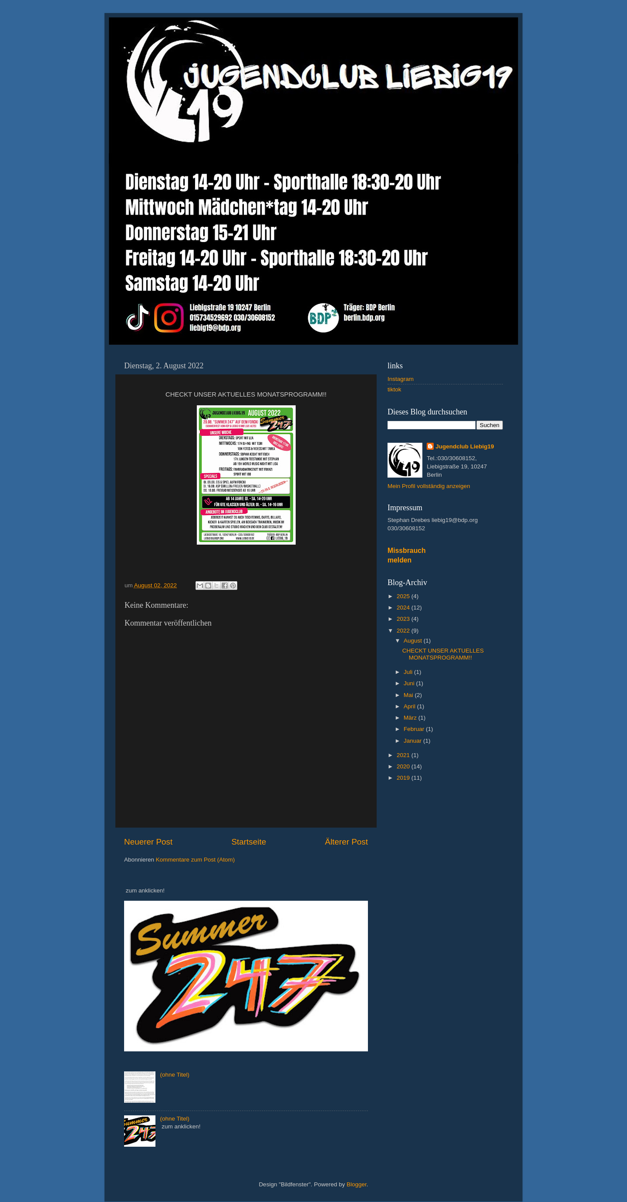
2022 (404, 630)
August (414, 640)
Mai (409, 695)
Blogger (357, 1184)
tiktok (394, 389)
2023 (404, 619)
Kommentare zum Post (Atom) (195, 859)
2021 (404, 755)
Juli (409, 672)
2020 (404, 766)
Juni (410, 683)
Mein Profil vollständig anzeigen (429, 486)
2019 (404, 777)
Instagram (401, 379)
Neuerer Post (148, 841)
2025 (404, 596)
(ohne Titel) (174, 1074)
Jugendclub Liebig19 (464, 446)
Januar (413, 740)
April (410, 706)
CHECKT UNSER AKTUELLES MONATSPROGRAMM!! (443, 654)
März (411, 717)
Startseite (248, 841)
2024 (404, 607)
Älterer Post (346, 841)
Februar (415, 729)
